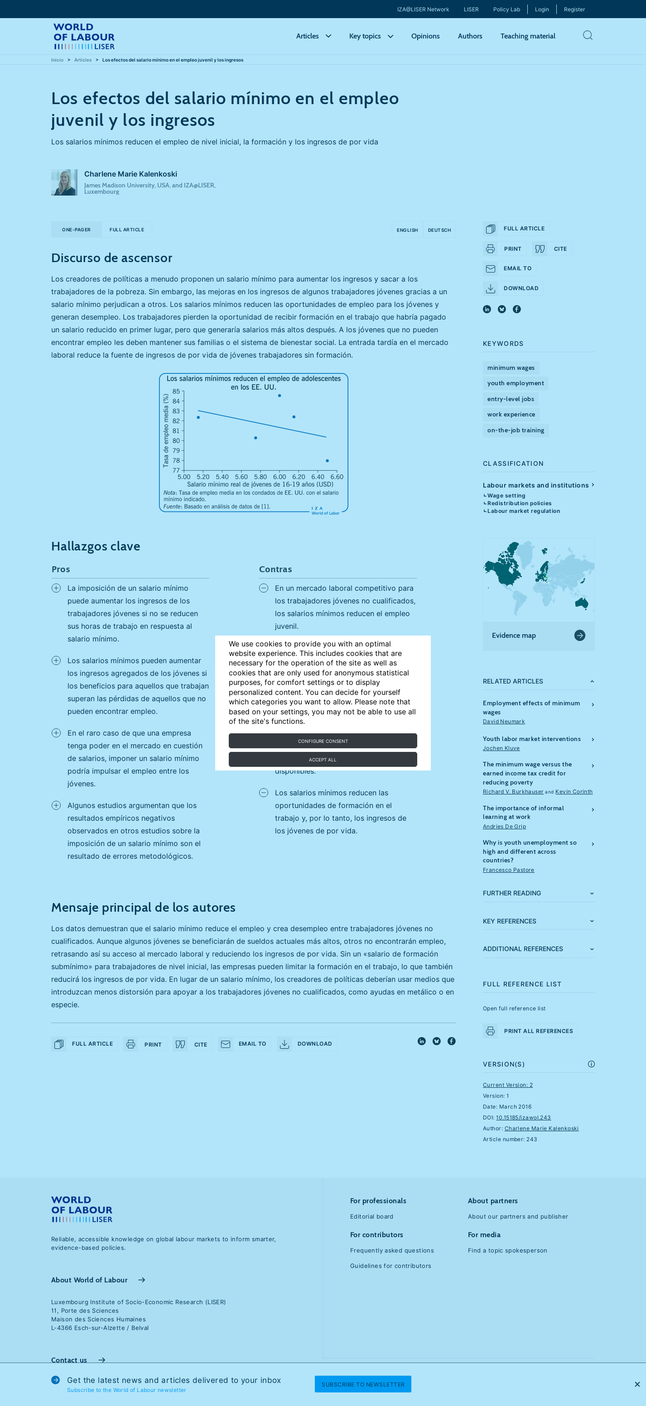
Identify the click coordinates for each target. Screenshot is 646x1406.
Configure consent (323, 741)
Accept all (323, 759)
